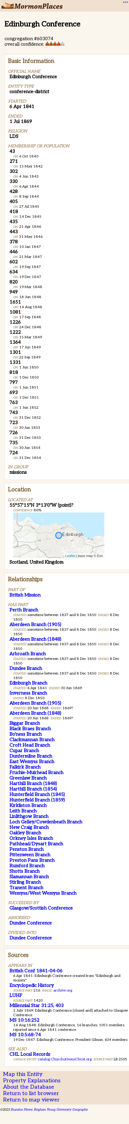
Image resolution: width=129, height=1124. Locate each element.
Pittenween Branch (29, 855)
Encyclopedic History (31, 985)
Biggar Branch (24, 723)
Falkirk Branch (24, 767)
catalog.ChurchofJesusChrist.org (65, 1059)
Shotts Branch (24, 871)
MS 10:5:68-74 (25, 1035)
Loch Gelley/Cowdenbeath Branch (45, 822)
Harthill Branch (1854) (33, 789)
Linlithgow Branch (28, 816)
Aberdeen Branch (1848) (35, 639)
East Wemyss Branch (31, 761)
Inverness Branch (28, 693)
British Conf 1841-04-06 (35, 971)
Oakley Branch (25, 833)
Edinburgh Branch (28, 683)
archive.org (62, 990)
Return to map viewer (31, 1100)
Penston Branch (26, 849)
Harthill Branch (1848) (33, 783)
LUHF (15, 995)
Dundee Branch (25, 668)
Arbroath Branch (27, 654)
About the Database (28, 1087)
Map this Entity (23, 1074)
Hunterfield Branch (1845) (37, 794)
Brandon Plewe (21, 1110)
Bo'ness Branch (25, 734)
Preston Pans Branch (31, 860)
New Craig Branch (29, 827)
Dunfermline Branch (30, 756)
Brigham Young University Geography (61, 1110)
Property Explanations (32, 1080)
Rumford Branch (26, 866)
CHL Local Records (29, 1054)
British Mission (24, 595)
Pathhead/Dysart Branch (36, 844)
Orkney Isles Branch (31, 838)
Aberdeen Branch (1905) (35, 624)
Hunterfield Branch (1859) (37, 800)
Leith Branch (23, 811)
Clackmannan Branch (31, 739)
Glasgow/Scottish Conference (41, 908)
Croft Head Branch (29, 745)
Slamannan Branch (29, 876)
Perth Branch (23, 610)
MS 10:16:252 (24, 1020)
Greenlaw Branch (28, 778)
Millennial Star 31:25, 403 (36, 1005)
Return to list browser (31, 1093)
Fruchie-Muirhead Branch (36, 772)
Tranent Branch (26, 887)
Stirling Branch (25, 882)
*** (124, 3)
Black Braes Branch (30, 728)
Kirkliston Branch (28, 805)
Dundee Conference (30, 923)
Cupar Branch (24, 750)
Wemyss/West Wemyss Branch (42, 893)
